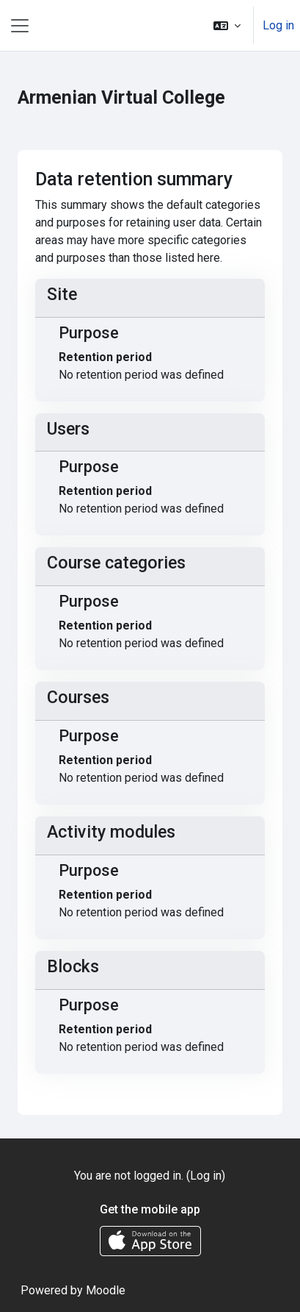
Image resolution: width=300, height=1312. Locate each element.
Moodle (105, 1290)
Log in (278, 25)
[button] (227, 25)
